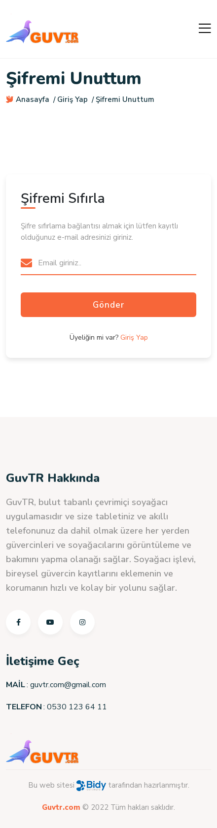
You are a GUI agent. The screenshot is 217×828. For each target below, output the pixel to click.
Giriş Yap (72, 99)
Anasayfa (27, 99)
